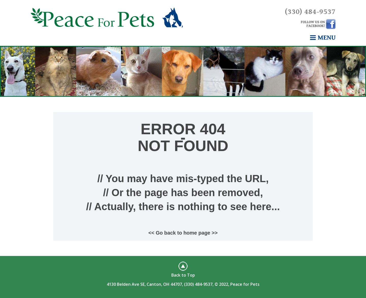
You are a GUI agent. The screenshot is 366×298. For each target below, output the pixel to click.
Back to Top (183, 275)
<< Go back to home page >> (183, 233)
